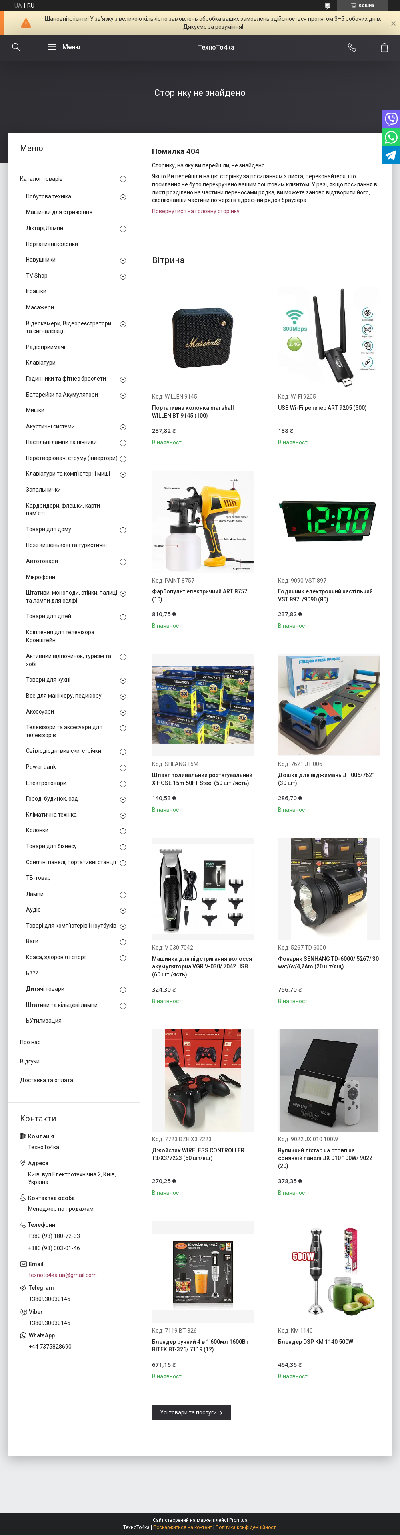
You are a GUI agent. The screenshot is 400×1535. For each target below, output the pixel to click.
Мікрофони (40, 577)
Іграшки (36, 291)
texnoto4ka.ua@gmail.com (63, 1275)
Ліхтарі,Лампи (44, 228)
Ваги (32, 941)
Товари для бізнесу (51, 846)
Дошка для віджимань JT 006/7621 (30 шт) (326, 779)
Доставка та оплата (46, 1080)
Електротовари (46, 783)
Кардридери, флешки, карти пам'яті (63, 509)
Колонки (37, 830)
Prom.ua (238, 1520)
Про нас (30, 1042)
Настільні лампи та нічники (61, 442)
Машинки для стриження (59, 212)
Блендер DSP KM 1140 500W (315, 1342)
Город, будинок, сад (52, 798)
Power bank (41, 767)
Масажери (40, 307)
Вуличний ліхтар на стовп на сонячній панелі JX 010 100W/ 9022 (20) (325, 1158)
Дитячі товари (45, 989)
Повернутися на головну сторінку (196, 211)
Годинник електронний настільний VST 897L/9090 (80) (325, 595)
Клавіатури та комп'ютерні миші (68, 473)
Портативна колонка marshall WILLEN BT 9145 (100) (193, 412)
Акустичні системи (50, 426)
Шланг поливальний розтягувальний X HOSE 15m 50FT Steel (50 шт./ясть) (202, 779)
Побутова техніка (48, 196)
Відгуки (30, 1061)
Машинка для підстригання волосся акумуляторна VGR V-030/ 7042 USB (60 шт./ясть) (202, 967)
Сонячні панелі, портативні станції (71, 862)
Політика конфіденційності (246, 1527)
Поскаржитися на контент (182, 1527)
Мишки (35, 410)
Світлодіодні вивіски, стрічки (63, 751)
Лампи (35, 894)
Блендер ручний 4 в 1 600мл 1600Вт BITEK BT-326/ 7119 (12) (200, 1346)
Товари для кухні (48, 679)
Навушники (41, 259)
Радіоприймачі (45, 347)
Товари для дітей (48, 616)
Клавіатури (41, 362)
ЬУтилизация (44, 1020)
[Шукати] (16, 48)
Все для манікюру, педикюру (64, 695)
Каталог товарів (41, 178)
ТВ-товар (38, 878)
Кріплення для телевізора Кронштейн (60, 636)
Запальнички (43, 489)
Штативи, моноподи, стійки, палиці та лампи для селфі (71, 596)
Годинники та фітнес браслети (66, 378)
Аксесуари (40, 711)
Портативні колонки (52, 244)
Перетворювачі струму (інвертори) (72, 458)
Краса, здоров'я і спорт (56, 957)
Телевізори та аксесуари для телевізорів (64, 731)
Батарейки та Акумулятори (62, 394)
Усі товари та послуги (188, 1412)
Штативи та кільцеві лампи (62, 1005)
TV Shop (37, 275)
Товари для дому (48, 529)
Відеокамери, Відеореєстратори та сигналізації (68, 327)
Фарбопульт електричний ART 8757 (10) (199, 595)
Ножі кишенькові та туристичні (66, 545)
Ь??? (32, 973)
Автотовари (42, 561)
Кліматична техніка (51, 814)
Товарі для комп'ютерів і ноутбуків (71, 925)
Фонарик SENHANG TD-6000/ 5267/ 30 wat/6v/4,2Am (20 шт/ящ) (328, 963)
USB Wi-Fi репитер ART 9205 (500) (322, 408)
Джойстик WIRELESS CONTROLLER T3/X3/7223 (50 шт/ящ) (198, 1154)
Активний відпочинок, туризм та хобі (68, 660)
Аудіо (33, 909)
